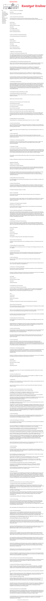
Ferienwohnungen (5, 14)
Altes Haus (4, 11)
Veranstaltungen (5, 13)
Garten (3, 16)
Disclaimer (4, 21)
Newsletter (4, 19)
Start (2, 10)
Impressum (4, 22)
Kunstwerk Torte (5, 18)
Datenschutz (4, 20)
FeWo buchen (4, 15)
